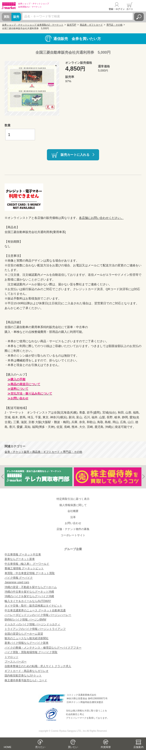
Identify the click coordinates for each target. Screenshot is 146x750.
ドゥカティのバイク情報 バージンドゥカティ (32, 624)
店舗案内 (138, 747)
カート (129, 9)
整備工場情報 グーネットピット (24, 568)
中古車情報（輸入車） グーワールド (27, 563)
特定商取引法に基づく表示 (73, 499)
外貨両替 (106, 747)
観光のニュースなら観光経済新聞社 (27, 638)
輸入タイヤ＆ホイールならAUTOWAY (28, 601)
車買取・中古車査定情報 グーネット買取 (30, 573)
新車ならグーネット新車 (20, 559)
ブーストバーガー (16, 661)
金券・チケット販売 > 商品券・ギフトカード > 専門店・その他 (43, 451)
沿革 (73, 517)
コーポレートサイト (73, 535)
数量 (8, 125)
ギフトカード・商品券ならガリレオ (27, 671)
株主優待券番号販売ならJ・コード (26, 680)
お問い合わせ (73, 523)
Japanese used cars (17, 582)
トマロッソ (11, 657)
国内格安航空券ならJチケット (23, 675)
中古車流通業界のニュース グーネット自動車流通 (35, 610)
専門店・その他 (114, 25)
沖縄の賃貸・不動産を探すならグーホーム (31, 587)
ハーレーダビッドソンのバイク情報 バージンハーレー (38, 615)
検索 (139, 17)
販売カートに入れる (75, 154)
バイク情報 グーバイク (19, 577)
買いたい (73, 747)
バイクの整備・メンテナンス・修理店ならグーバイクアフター (43, 647)
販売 (16, 17)
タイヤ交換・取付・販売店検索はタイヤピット (33, 605)
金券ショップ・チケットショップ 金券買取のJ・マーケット (32, 25)
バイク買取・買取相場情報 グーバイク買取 (31, 652)
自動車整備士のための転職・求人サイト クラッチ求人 (38, 666)
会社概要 (73, 511)
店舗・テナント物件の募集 (73, 529)
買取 (7, 17)
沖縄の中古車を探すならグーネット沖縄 (29, 591)
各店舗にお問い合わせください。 (101, 218)
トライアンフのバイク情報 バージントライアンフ (35, 629)
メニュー (140, 6)
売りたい (40, 747)
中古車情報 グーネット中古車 (23, 554)
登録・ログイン (117, 9)
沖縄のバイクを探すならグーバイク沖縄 (29, 596)
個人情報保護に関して (73, 505)
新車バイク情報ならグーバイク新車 (27, 642)
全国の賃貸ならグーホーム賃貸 (24, 633)
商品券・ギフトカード (91, 25)
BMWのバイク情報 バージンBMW (25, 619)
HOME (7, 747)
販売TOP (71, 25)
